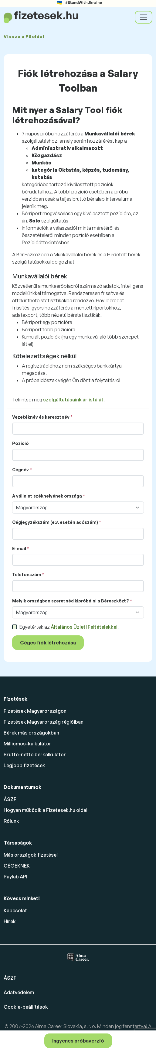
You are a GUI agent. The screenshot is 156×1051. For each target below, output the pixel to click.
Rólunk (11, 821)
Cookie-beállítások (26, 1007)
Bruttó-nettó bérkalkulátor (35, 754)
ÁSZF (10, 799)
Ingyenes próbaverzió (78, 1041)
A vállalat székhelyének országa (47, 495)
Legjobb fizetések (24, 765)
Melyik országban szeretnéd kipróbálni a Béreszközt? (70, 600)
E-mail (19, 548)
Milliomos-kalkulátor (27, 744)
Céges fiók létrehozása (48, 643)
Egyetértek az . (69, 627)
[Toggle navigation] (143, 17)
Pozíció (20, 443)
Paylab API (15, 877)
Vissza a (24, 36)
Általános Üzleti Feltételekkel (84, 627)
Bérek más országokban (31, 733)
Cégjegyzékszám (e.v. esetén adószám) (55, 522)
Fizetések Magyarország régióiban (43, 722)
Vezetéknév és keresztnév (41, 417)
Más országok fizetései (31, 855)
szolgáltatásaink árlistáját (73, 400)
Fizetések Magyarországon (35, 711)
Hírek (10, 921)
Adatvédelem (19, 992)
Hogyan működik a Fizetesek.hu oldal (45, 810)
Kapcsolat (15, 910)
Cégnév (20, 469)
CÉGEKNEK (17, 866)
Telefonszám (26, 574)
